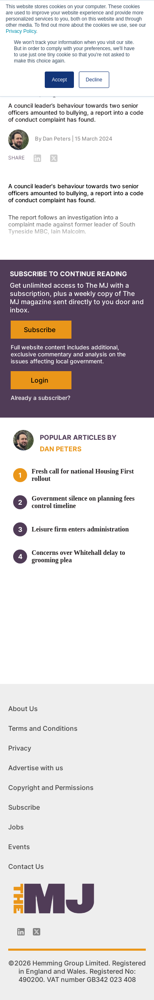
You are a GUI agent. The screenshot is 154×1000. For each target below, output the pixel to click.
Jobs (16, 827)
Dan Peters (57, 138)
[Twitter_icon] (36, 931)
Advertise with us (35, 768)
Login (39, 380)
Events (19, 847)
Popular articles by (78, 437)
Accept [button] (59, 80)
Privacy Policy (21, 31)
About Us (23, 708)
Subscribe (39, 330)
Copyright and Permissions (51, 787)
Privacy (19, 748)
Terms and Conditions (43, 728)
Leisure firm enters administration (80, 529)
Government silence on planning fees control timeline (83, 502)
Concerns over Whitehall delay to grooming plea (78, 556)
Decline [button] (94, 80)
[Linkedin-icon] (21, 931)
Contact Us (26, 866)
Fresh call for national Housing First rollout (83, 475)
